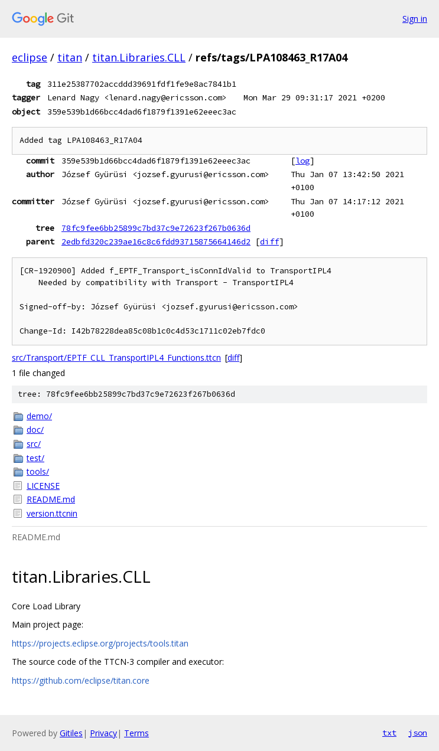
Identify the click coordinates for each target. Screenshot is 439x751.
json (417, 732)
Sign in (414, 18)
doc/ (35, 429)
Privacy (103, 733)
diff (269, 241)
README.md (51, 499)
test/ (35, 457)
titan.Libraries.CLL (139, 57)
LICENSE (43, 485)
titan (69, 57)
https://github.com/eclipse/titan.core (80, 680)
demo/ (39, 416)
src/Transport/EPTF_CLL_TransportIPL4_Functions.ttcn (116, 357)
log (302, 160)
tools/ (38, 471)
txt (389, 732)
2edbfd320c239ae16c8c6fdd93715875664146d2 (156, 241)
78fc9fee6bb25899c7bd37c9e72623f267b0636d (156, 228)
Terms (136, 733)
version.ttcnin (52, 513)
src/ (34, 443)
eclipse (29, 57)
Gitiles (71, 733)
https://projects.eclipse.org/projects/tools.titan (100, 643)
